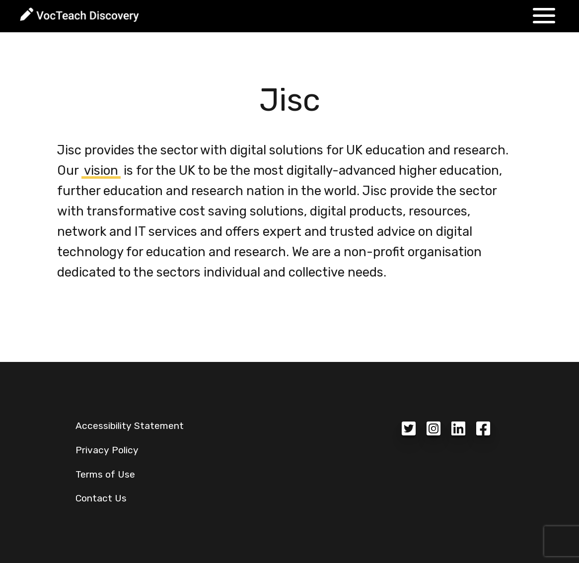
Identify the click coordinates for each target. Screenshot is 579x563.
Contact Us (101, 498)
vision (101, 170)
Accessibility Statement (129, 425)
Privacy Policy (107, 450)
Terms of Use (105, 474)
